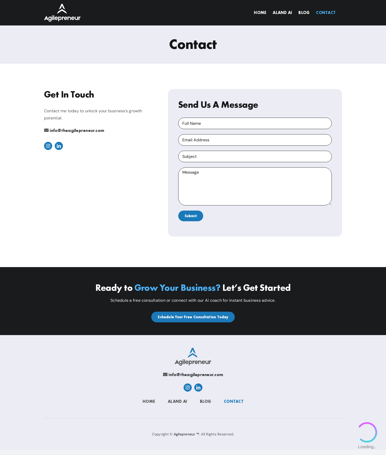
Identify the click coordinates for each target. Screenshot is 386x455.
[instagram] (48, 146)
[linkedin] (59, 146)
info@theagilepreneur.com (77, 130)
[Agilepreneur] (193, 349)
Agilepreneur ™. (187, 434)
